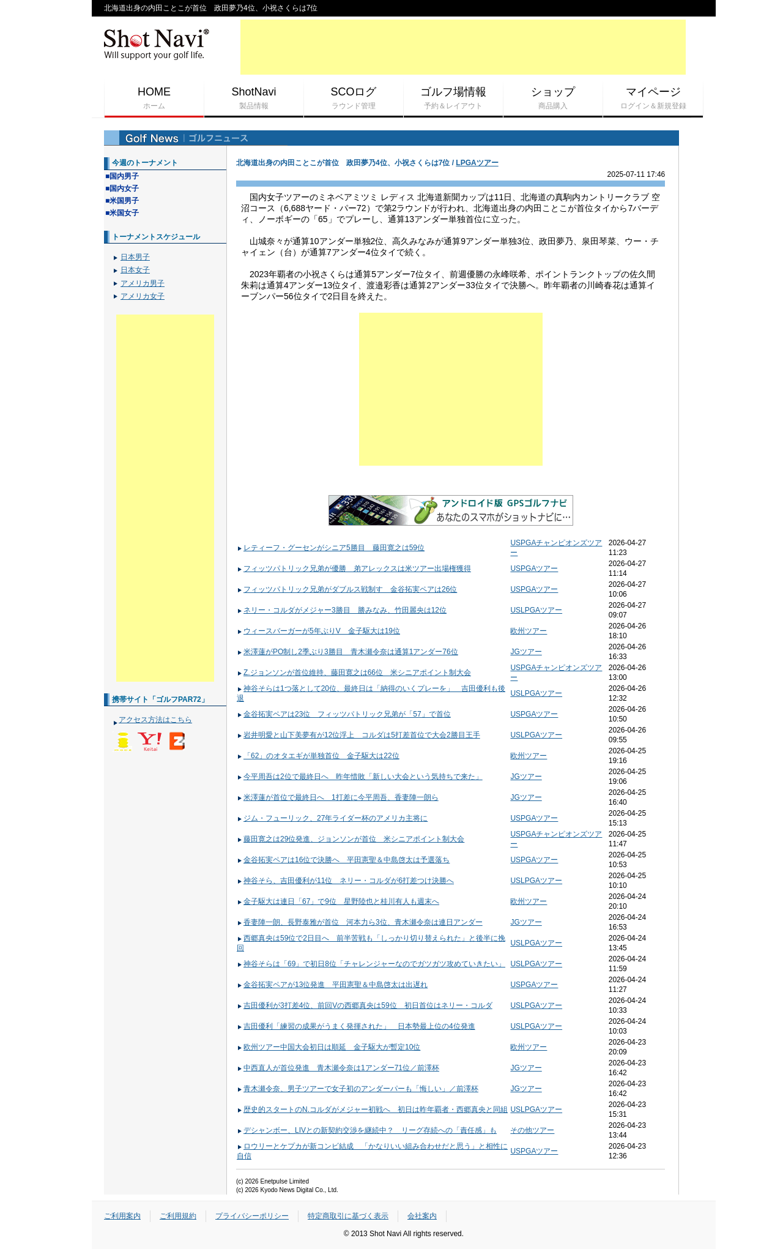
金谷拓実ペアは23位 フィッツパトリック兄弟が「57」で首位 (344, 714)
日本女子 (135, 270)
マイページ (653, 98)
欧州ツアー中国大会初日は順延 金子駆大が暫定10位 (328, 1047)
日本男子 (135, 257)
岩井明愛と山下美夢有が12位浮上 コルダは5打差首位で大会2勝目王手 (358, 735)
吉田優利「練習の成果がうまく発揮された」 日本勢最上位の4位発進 (356, 1026)
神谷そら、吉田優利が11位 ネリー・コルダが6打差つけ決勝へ (345, 880)
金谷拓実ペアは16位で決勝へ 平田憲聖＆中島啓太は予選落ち (343, 860)
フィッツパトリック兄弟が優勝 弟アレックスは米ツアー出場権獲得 (354, 568)
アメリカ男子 (143, 283)
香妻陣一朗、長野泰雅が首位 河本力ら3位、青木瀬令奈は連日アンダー (360, 922)
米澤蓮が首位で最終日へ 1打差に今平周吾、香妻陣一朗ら (338, 797)
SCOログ (353, 98)
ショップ (553, 98)
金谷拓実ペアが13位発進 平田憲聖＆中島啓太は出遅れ (332, 984)
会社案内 (422, 1216)
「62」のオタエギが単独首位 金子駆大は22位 (318, 755)
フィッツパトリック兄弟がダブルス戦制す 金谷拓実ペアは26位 (347, 589)
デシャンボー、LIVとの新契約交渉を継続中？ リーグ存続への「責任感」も (367, 1130)
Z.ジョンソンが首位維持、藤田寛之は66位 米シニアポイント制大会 (354, 672)
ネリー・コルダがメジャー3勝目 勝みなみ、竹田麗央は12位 (342, 610)
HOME (154, 98)
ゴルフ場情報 (453, 98)
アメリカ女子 (143, 296)
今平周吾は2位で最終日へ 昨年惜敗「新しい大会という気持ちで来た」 (360, 776)
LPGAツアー (477, 162)
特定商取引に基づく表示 (348, 1216)
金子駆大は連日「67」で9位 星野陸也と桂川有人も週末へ (338, 901)
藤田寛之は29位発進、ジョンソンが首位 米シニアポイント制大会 (350, 839)
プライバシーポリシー (252, 1216)
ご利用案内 (122, 1216)
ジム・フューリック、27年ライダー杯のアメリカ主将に (332, 818)
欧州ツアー (528, 631)
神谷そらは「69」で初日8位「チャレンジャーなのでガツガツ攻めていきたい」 (371, 964)
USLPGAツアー (536, 610)
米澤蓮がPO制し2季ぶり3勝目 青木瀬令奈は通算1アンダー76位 (347, 651)
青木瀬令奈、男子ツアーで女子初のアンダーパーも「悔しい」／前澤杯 (357, 1088)
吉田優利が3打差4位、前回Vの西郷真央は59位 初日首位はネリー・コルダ (364, 1005)
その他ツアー (532, 1130)
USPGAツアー (534, 568)
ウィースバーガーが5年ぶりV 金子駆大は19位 (318, 631)
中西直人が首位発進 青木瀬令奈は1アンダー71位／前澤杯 (338, 1068)
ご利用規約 (178, 1216)
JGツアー (525, 651)
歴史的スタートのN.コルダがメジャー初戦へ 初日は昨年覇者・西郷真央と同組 (372, 1109)
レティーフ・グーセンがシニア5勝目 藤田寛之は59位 (331, 547)
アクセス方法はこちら (155, 719)
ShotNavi (253, 98)
